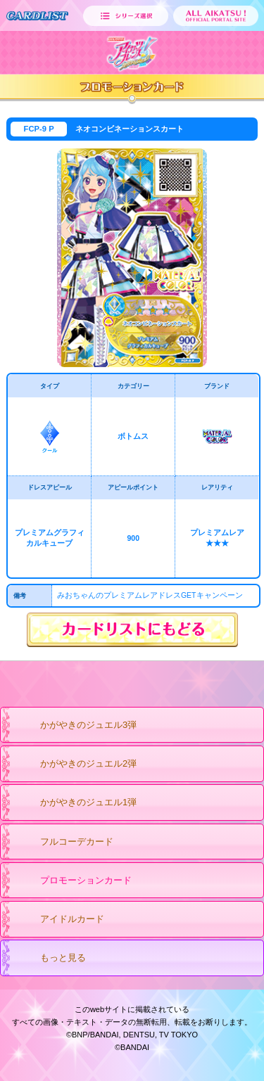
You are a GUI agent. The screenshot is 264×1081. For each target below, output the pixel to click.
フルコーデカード (63, 842)
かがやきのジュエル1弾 (75, 803)
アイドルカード (58, 919)
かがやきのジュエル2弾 (75, 764)
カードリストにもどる (132, 630)
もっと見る (49, 958)
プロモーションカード (72, 881)
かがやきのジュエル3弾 (75, 725)
